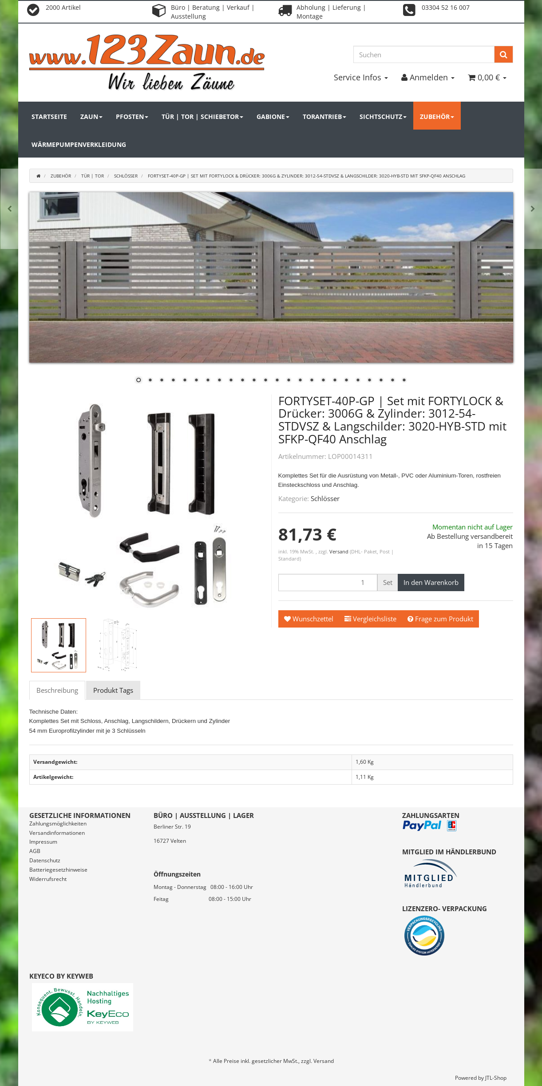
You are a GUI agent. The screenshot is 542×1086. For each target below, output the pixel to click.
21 (369, 381)
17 (323, 381)
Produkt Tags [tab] (113, 690)
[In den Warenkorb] (431, 582)
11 (254, 381)
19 (346, 381)
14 (288, 381)
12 (265, 381)
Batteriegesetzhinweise (58, 869)
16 (311, 381)
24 (404, 381)
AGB (34, 851)
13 (277, 381)
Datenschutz (44, 860)
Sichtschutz (383, 116)
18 (335, 381)
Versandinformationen (57, 833)
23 (392, 381)
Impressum (43, 841)
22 (381, 381)
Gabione (273, 116)
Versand (339, 551)
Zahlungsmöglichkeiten (58, 823)
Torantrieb (324, 116)
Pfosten (132, 116)
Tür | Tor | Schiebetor (202, 116)
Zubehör (437, 116)
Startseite (49, 116)
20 (358, 381)
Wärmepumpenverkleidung (79, 144)
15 (300, 381)
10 (242, 381)
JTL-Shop (495, 1078)
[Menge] (327, 582)
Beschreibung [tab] (57, 690)
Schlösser (325, 498)
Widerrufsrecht (48, 879)
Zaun (91, 116)
